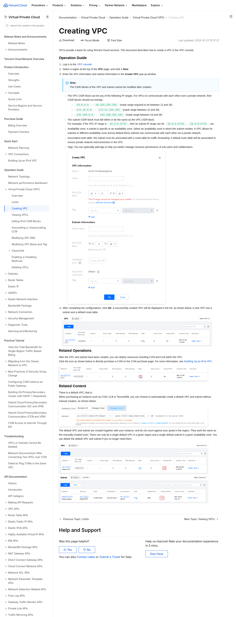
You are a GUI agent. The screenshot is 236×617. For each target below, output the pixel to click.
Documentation (68, 17)
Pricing (95, 5)
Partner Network (116, 5)
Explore (157, 5)
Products (59, 5)
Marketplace (139, 5)
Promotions (40, 5)
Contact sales (86, 599)
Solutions (78, 5)
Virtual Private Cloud (93, 17)
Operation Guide (118, 17)
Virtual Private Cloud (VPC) (148, 17)
